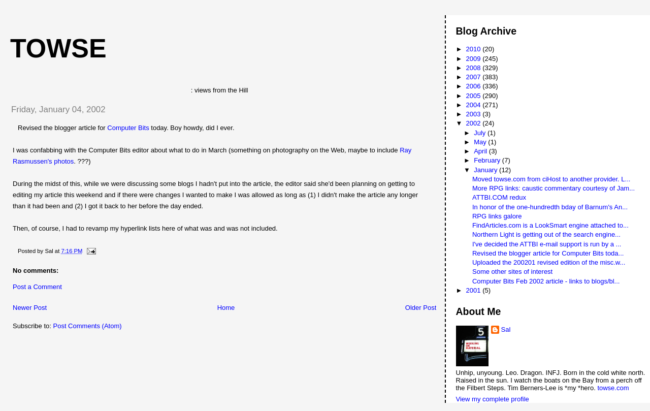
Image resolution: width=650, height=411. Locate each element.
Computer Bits (128, 128)
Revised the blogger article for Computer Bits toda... (548, 253)
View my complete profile (492, 399)
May (481, 142)
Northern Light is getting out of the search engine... (546, 234)
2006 (474, 86)
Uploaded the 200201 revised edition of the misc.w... (548, 262)
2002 (474, 123)
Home (226, 307)
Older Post (420, 307)
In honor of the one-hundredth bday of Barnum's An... (550, 207)
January (486, 170)
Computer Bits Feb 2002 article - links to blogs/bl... (546, 281)
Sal (506, 329)
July (481, 133)
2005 (474, 96)
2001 (474, 290)
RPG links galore (497, 216)
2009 (474, 58)
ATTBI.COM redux (499, 197)
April (481, 151)
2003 (474, 114)
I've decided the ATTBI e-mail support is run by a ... (546, 244)
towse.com (613, 388)
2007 (474, 77)
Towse (58, 48)
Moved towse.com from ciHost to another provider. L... (551, 179)
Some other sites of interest (512, 271)
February (488, 160)
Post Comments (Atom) (87, 326)
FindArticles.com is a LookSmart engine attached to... (550, 225)
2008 (474, 68)
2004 (474, 105)
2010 (474, 49)
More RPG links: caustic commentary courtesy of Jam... (553, 188)
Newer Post (30, 307)
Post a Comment (37, 287)
